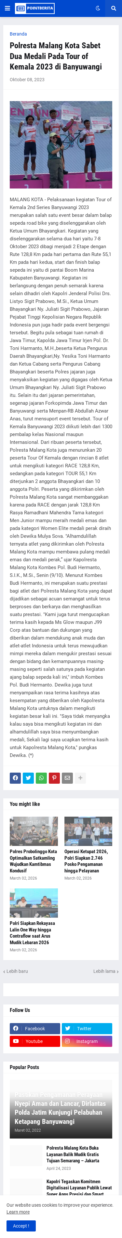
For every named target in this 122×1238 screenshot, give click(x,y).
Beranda (18, 34)
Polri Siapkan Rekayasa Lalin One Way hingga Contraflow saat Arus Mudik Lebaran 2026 (32, 932)
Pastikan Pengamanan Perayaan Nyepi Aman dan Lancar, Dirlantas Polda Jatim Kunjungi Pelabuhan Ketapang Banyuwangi (60, 1108)
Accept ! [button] (21, 1226)
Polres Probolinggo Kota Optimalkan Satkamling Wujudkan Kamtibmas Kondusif (33, 861)
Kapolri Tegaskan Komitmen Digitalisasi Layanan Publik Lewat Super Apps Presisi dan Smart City (79, 1191)
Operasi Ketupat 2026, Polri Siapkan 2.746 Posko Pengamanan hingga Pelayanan (86, 861)
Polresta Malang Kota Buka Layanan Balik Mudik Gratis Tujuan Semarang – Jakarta (73, 1154)
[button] (7, 8)
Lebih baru (17, 971)
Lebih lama (104, 971)
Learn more (18, 1212)
